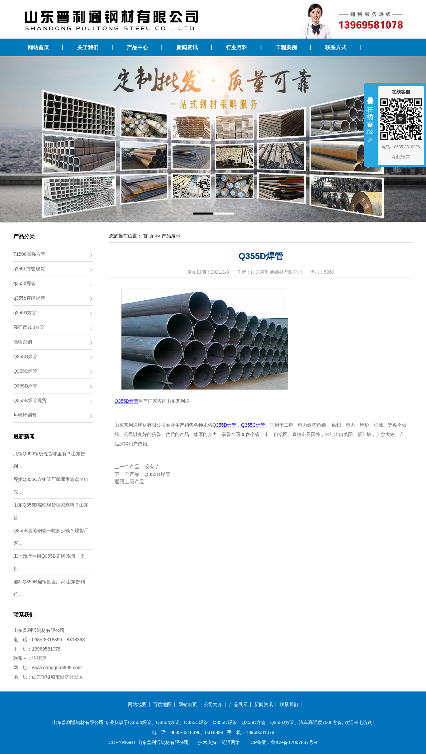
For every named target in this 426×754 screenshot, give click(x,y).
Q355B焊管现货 (30, 400)
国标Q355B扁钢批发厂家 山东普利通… (49, 588)
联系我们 (289, 704)
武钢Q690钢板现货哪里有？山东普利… (49, 460)
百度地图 (162, 704)
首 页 (148, 235)
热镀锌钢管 (25, 415)
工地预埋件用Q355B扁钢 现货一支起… (49, 562)
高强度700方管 (28, 327)
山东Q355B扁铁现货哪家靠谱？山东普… (51, 511)
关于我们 (88, 47)
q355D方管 (24, 312)
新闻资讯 (187, 47)
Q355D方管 (282, 722)
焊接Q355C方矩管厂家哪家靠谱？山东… (51, 486)
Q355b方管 (167, 722)
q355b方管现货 (29, 268)
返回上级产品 (129, 481)
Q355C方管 (254, 722)
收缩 (370, 124)
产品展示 (171, 235)
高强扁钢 (22, 342)
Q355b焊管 (139, 722)
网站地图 (137, 704)
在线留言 (401, 157)
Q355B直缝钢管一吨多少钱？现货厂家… (51, 537)
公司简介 (213, 704)
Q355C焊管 (25, 371)
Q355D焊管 (25, 356)
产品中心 (137, 47)
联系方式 (335, 47)
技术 (202, 742)
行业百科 (236, 47)
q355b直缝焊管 (29, 298)
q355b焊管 (24, 283)
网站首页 (38, 47)
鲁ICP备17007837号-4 (294, 742)
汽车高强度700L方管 (320, 722)
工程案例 (286, 47)
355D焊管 (226, 425)
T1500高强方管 (29, 254)
